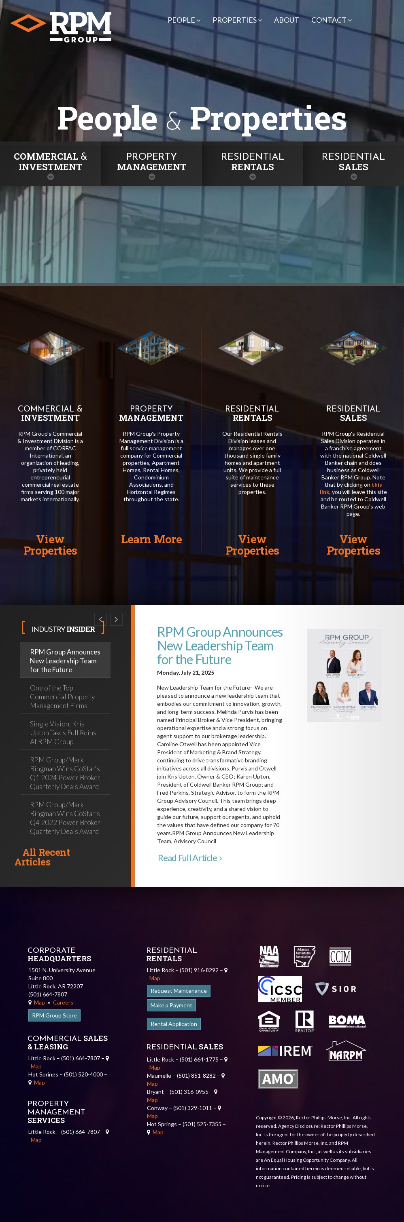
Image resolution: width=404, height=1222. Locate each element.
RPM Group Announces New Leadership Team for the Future (65, 661)
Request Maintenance (179, 990)
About (286, 19)
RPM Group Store (54, 1015)
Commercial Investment (50, 161)
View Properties (50, 545)
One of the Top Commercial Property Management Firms (62, 697)
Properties (237, 19)
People (184, 19)
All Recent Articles (42, 857)
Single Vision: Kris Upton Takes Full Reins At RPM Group (63, 733)
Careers (63, 1002)
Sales (353, 162)
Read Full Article (190, 857)
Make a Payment (171, 1005)
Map (36, 1002)
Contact (331, 19)
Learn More (151, 539)
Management (151, 162)
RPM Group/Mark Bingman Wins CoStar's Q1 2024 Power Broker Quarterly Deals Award (65, 773)
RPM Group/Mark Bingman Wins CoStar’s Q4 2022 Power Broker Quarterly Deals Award (65, 818)
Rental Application (174, 1023)
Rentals (252, 162)
